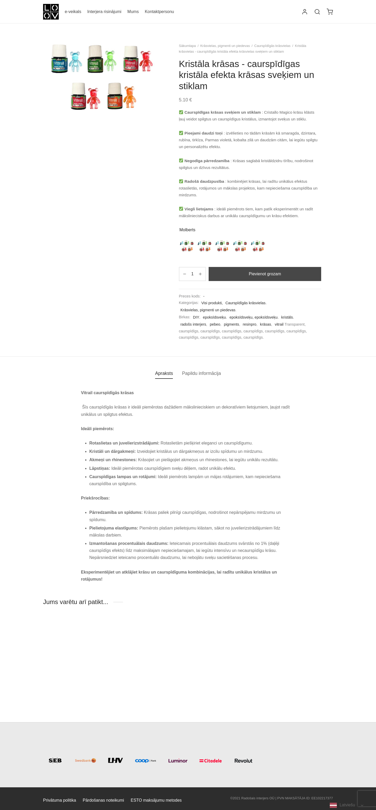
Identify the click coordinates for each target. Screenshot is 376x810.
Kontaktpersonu (159, 11)
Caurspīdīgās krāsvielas (272, 46)
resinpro (249, 324)
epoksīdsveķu (214, 317)
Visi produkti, (212, 303)
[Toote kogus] (192, 274)
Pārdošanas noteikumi (103, 800)
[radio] (187, 245)
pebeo (215, 324)
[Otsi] (317, 12)
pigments (231, 324)
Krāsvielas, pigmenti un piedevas (225, 46)
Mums (133, 11)
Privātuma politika (59, 800)
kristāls (287, 317)
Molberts (187, 230)
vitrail (279, 324)
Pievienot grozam (265, 274)
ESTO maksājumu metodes (156, 800)
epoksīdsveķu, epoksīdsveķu (254, 317)
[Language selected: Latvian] (346, 805)
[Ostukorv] (330, 12)
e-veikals (73, 11)
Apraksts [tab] (164, 373)
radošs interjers (193, 324)
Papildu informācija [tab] (201, 373)
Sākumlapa (187, 46)
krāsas (265, 324)
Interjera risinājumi (104, 11)
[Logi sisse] (305, 12)
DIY (196, 317)
